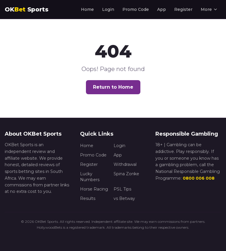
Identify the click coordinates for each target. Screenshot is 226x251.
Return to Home (113, 87)
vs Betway (124, 198)
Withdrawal (125, 164)
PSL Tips (122, 189)
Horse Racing (94, 189)
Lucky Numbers (89, 176)
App (161, 9)
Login (108, 9)
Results (87, 198)
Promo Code (135, 9)
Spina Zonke (126, 173)
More (209, 9)
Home (87, 9)
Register (183, 9)
